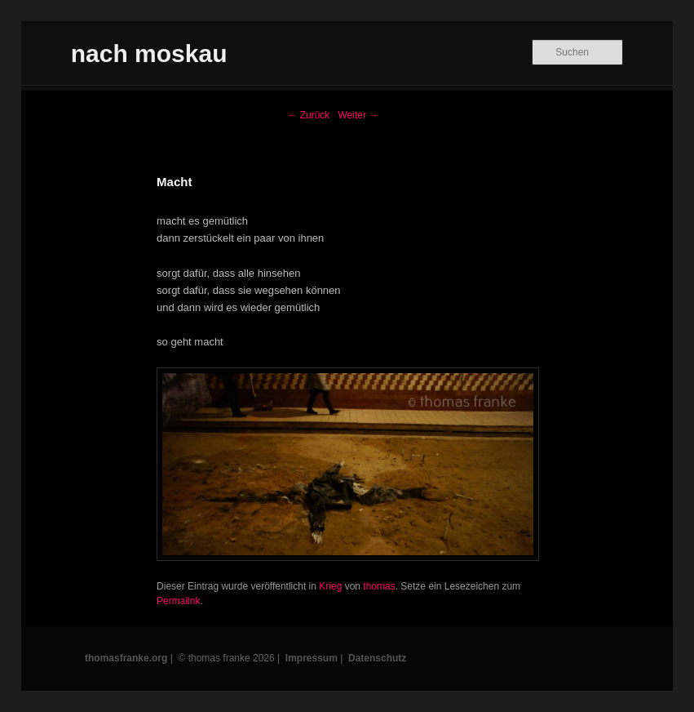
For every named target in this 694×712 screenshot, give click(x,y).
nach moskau (149, 53)
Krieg (330, 586)
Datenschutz (377, 658)
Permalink (178, 601)
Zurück (308, 115)
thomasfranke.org (126, 658)
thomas (379, 586)
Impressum (311, 658)
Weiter (358, 115)
